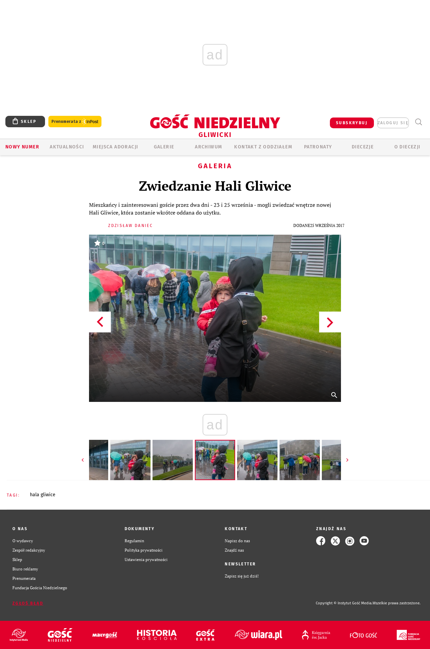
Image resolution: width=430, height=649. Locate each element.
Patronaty (318, 147)
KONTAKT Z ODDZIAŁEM (263, 147)
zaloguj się (393, 123)
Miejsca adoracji (115, 147)
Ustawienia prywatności (146, 559)
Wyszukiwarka (418, 122)
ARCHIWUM (208, 147)
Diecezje (363, 147)
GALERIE (164, 147)
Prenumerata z (74, 122)
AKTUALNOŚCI (67, 147)
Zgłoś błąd (27, 603)
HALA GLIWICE (42, 495)
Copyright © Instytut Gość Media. (344, 603)
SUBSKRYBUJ (352, 123)
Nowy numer (22, 147)
